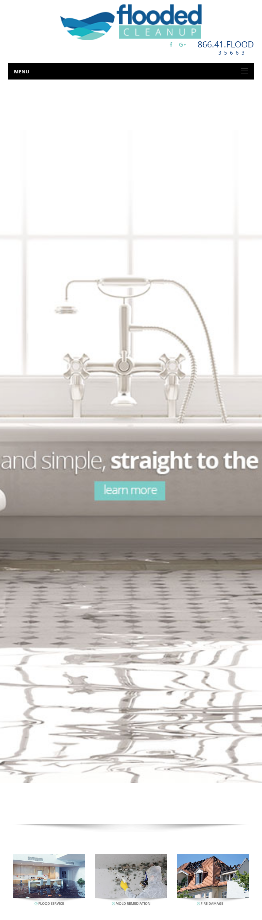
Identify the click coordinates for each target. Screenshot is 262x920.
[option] (131, 456)
